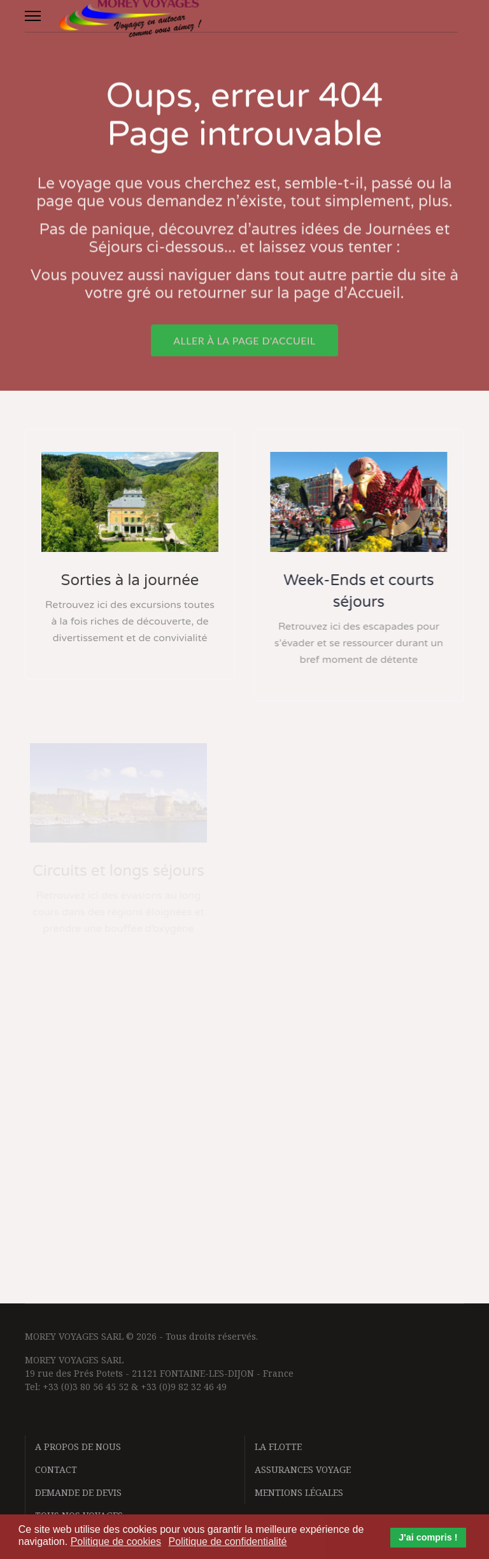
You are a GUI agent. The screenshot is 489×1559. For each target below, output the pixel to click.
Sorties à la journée (129, 580)
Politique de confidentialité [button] (228, 1541)
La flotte (278, 1446)
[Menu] (33, 16)
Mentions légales (299, 1492)
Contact (56, 1469)
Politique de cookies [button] (116, 1541)
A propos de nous (78, 1446)
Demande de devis (78, 1492)
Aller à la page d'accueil (244, 346)
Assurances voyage (303, 1469)
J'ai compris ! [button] (428, 1537)
